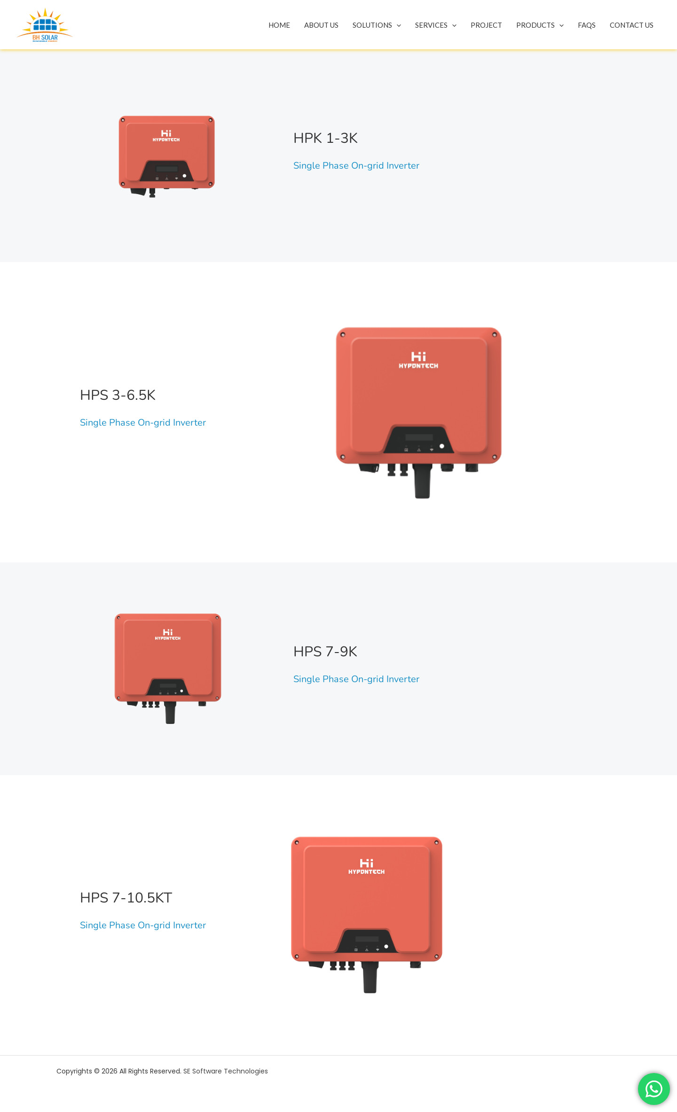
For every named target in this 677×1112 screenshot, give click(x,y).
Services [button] (436, 25)
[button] (396, 25)
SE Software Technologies (225, 1071)
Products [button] (540, 25)
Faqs (587, 25)
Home (279, 25)
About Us (321, 25)
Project (486, 25)
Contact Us (631, 25)
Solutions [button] (377, 25)
